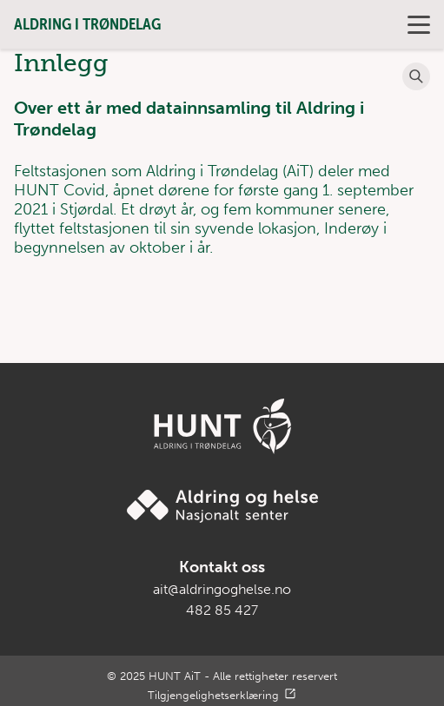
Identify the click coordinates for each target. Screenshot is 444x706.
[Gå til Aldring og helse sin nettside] (222, 506)
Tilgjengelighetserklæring (213, 695)
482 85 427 (222, 610)
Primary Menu (417, 25)
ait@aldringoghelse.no (222, 589)
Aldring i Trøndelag (87, 23)
